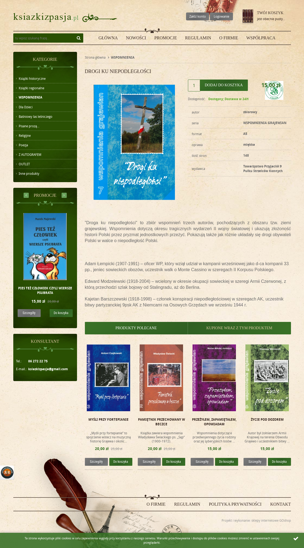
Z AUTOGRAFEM (30, 154)
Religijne (25, 135)
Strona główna (95, 57)
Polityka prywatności (235, 504)
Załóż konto (197, 16)
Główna (108, 38)
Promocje (165, 38)
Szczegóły (29, 313)
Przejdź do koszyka (247, 17)
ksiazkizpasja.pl (45, 17)
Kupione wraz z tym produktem (239, 328)
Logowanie (221, 16)
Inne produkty (29, 173)
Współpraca (261, 38)
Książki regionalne (31, 88)
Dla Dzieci (26, 107)
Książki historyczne (32, 78)
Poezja (23, 145)
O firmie (228, 38)
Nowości (136, 38)
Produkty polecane (136, 328)
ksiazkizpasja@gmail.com (48, 369)
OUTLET (24, 164)
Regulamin (198, 38)
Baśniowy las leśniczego (35, 116)
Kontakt (280, 504)
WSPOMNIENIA (30, 97)
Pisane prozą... (29, 126)
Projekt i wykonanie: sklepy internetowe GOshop (256, 520)
